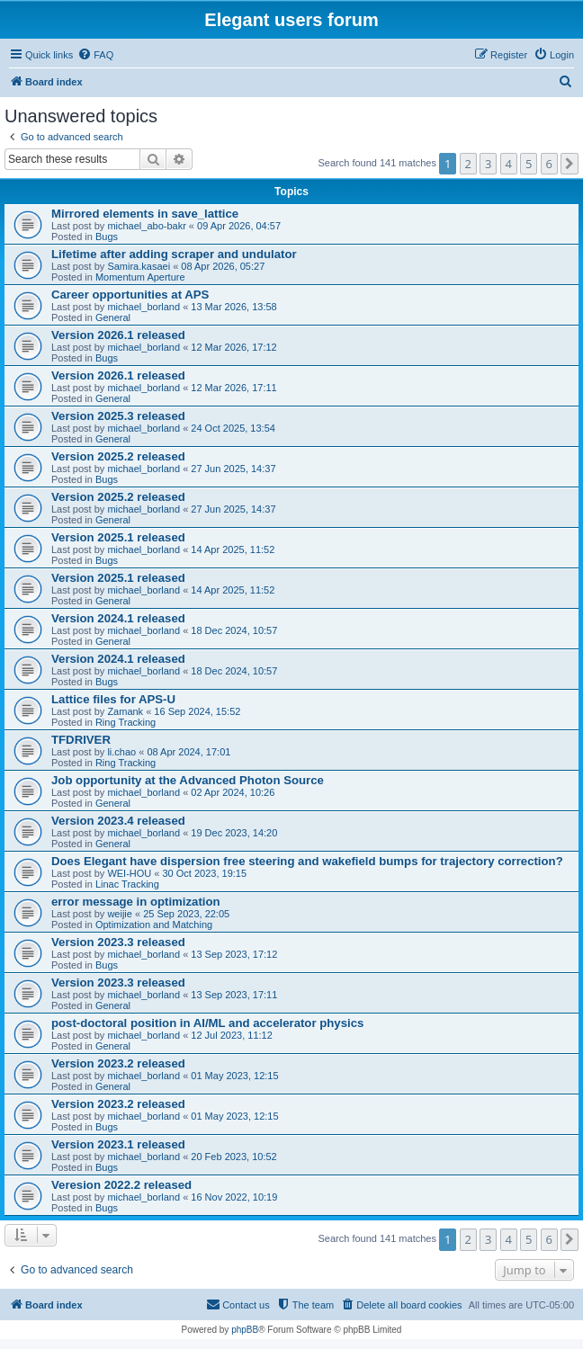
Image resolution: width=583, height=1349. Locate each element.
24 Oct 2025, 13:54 (233, 428)
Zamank (125, 711)
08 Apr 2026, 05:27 (223, 266)
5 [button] (528, 164)
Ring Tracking (125, 722)
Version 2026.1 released (118, 335)
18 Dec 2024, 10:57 (234, 630)
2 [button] (468, 164)
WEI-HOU (129, 873)
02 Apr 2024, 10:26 (232, 792)
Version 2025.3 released (118, 416)
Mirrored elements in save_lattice (144, 213)
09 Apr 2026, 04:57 (239, 225)
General (112, 317)
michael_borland (143, 306)
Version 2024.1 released (118, 618)
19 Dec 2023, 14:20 (234, 832)
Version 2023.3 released (118, 942)
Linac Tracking (127, 884)
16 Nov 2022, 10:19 (234, 1197)
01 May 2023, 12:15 (234, 1075)
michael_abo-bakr (146, 225)
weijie (119, 913)
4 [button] (509, 164)
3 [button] (488, 164)
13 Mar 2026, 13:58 (233, 306)
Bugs (106, 236)
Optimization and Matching (153, 924)
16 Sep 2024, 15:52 (197, 711)
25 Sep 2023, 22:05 (186, 913)
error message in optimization (135, 901)
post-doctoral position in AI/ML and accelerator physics (207, 1023)
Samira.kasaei (138, 266)
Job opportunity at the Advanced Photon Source (187, 780)
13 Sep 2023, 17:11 (234, 994)
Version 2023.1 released (118, 1144)
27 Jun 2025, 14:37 (233, 468)
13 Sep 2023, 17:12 (234, 954)
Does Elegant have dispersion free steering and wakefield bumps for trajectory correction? (307, 861)
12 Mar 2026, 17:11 (233, 387)
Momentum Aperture (140, 277)
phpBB (244, 1330)
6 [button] (549, 164)
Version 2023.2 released (118, 1063)
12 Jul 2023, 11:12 (232, 1035)
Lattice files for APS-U (113, 699)
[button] (570, 163)
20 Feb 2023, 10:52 (233, 1156)
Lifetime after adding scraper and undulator (174, 254)
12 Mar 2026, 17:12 (233, 347)
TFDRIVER (81, 739)
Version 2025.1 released (118, 537)
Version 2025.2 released (118, 456)
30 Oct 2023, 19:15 (205, 873)
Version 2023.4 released (118, 820)
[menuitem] (95, 55)
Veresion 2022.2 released (121, 1185)
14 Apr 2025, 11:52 (232, 549)
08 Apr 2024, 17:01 (188, 751)
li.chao (121, 751)
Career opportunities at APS (130, 294)
